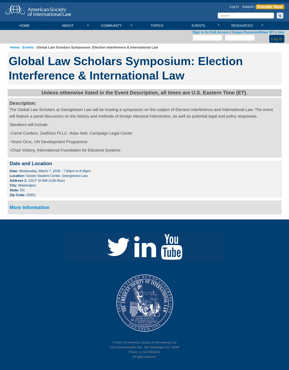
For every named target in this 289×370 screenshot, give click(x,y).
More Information (30, 207)
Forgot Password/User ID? (253, 32)
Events (199, 26)
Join (280, 32)
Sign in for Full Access (211, 32)
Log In (234, 7)
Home (25, 26)
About (68, 26)
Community (112, 26)
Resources (242, 26)
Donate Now (270, 6)
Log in (276, 39)
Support (248, 7)
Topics (157, 26)
